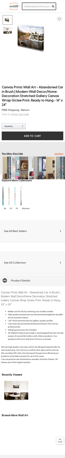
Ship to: (15, 114)
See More (58, 153)
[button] (32, 280)
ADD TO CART (32, 135)
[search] (53, 6)
